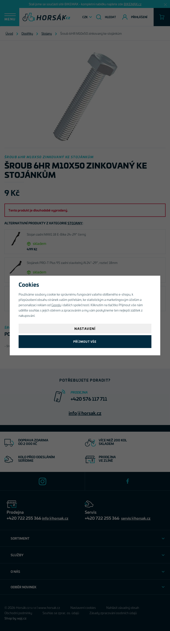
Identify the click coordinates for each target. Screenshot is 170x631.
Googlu (56, 304)
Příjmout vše (85, 341)
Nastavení (85, 328)
